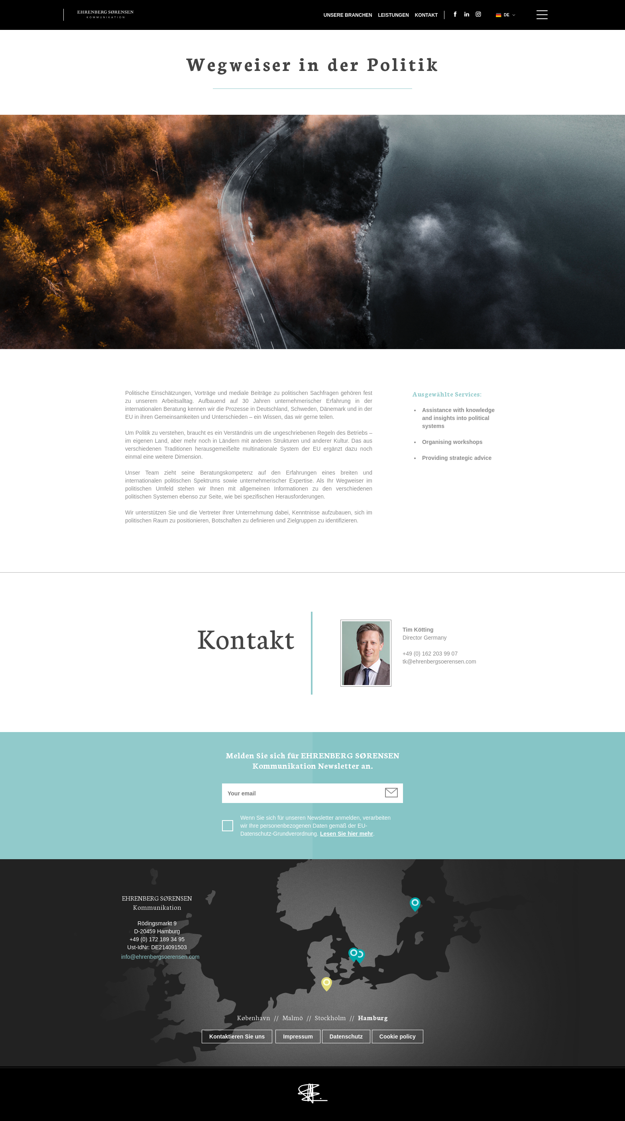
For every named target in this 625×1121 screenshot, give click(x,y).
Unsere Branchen (348, 15)
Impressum (298, 1036)
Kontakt (426, 15)
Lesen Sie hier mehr (346, 833)
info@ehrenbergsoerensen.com (160, 957)
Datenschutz (346, 1036)
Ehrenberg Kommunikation (105, 14)
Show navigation (542, 14)
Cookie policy (397, 1036)
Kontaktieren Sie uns (237, 1036)
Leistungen (393, 15)
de (501, 15)
